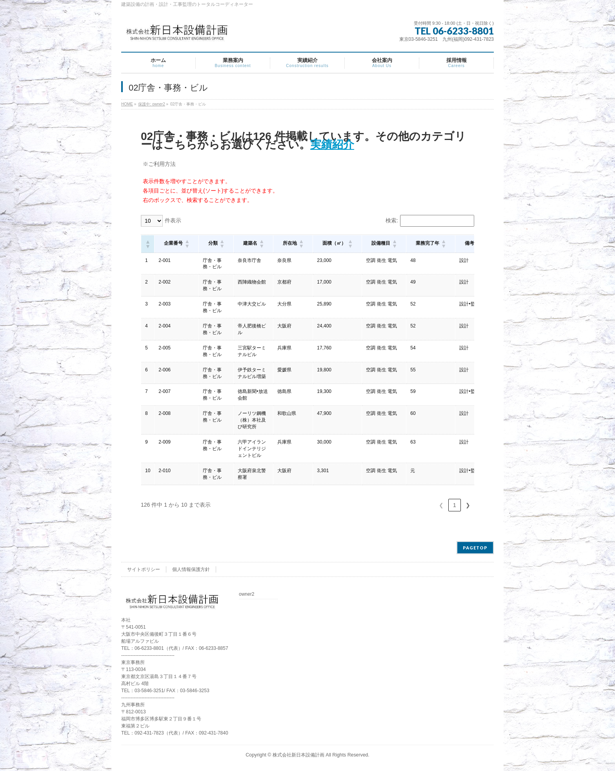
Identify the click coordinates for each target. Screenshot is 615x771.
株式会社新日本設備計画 (298, 755)
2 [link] (384, 505)
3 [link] (398, 505)
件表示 (173, 220)
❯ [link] (468, 505)
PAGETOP (475, 547)
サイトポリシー (143, 569)
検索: (392, 220)
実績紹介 (332, 144)
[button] (147, 244)
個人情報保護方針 (191, 569)
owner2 (246, 594)
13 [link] (454, 505)
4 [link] (411, 505)
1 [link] (371, 505)
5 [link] (424, 505)
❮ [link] (358, 505)
